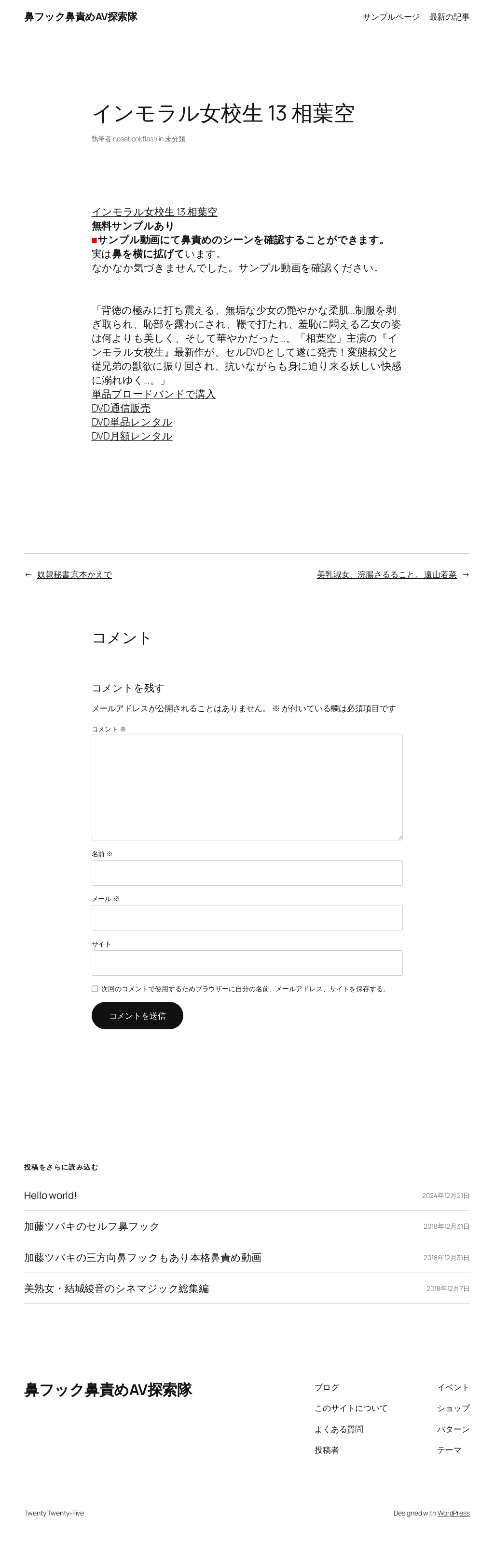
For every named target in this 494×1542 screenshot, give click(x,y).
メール (106, 898)
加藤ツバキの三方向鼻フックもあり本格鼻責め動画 (142, 1257)
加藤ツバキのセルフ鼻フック (92, 1226)
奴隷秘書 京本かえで (74, 574)
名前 (102, 853)
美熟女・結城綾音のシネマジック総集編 (116, 1288)
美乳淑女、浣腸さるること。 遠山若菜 (387, 574)
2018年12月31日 (447, 1226)
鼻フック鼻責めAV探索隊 (80, 16)
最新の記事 (449, 16)
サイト (102, 943)
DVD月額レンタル (132, 435)
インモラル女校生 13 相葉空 (155, 211)
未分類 (175, 138)
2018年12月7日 (448, 1288)
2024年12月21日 (446, 1195)
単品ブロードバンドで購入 (154, 393)
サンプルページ (391, 16)
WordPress (454, 1512)
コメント (109, 728)
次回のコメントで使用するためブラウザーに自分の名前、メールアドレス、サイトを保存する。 (245, 988)
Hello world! (50, 1195)
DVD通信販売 (121, 407)
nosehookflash (135, 138)
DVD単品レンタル (132, 421)
